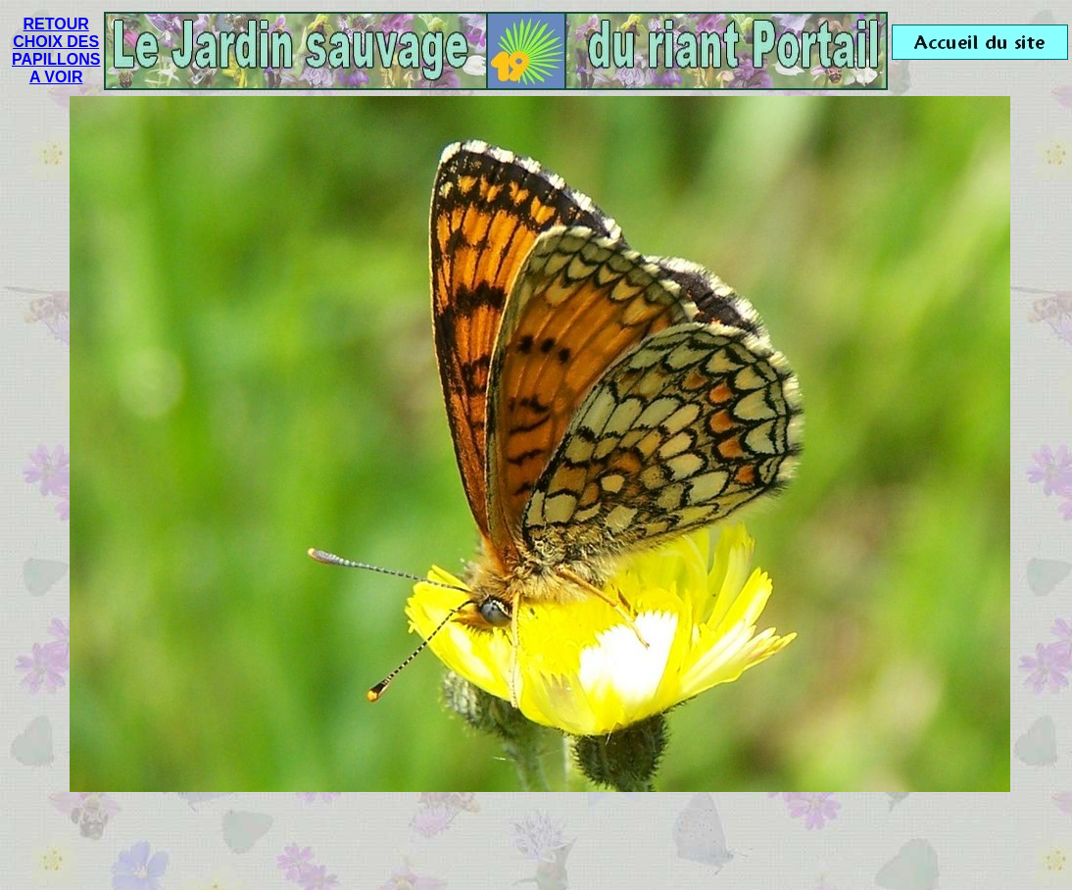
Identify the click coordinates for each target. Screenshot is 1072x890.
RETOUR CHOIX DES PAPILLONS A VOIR (56, 50)
